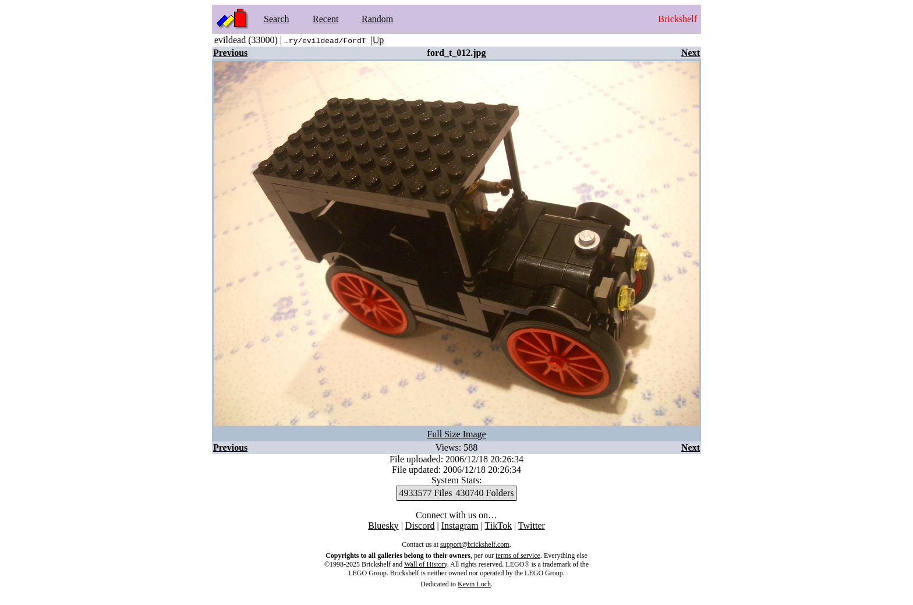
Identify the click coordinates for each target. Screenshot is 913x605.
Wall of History (425, 564)
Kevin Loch (474, 584)
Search (276, 19)
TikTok (498, 525)
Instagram (460, 525)
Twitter (531, 525)
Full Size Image (456, 434)
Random (377, 19)
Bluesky (383, 525)
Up (378, 40)
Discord (420, 525)
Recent (325, 19)
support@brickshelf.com (474, 544)
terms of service (518, 555)
